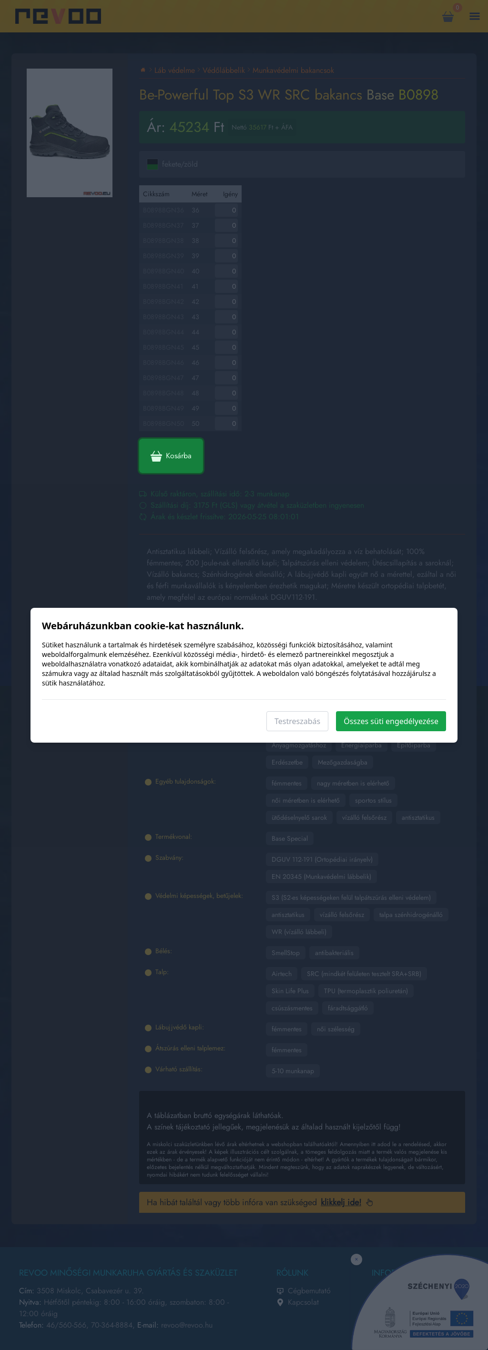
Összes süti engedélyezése (391, 721)
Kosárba (171, 456)
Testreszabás (297, 721)
